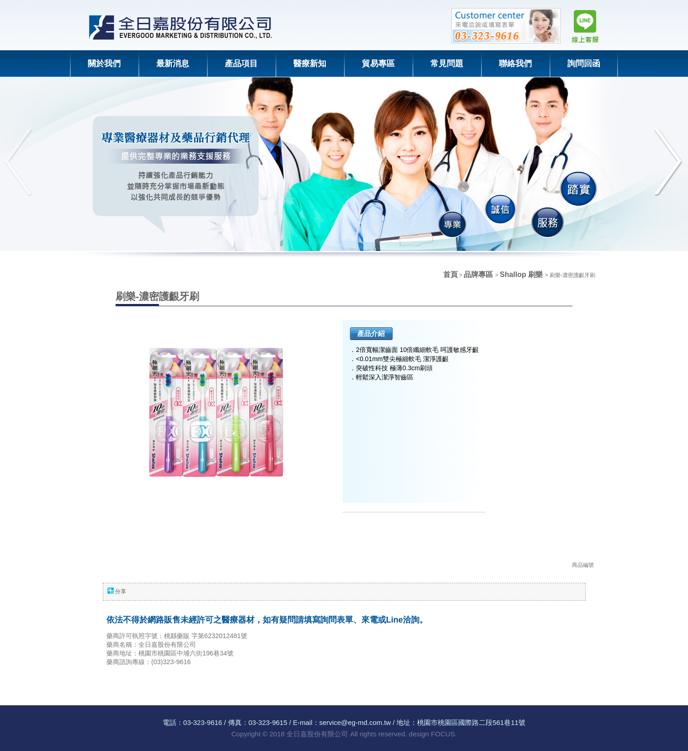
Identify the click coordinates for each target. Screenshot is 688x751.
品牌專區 (479, 274)
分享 (120, 591)
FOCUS (443, 734)
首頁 (450, 274)
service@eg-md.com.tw (355, 722)
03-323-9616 (202, 722)
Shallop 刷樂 (522, 274)
